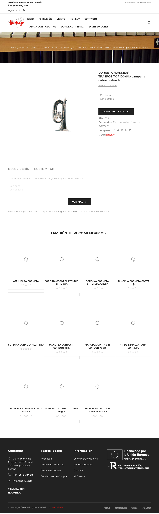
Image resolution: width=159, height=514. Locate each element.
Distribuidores (99, 26)
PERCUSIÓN (45, 19)
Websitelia (57, 508)
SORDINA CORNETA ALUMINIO (26, 345)
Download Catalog (116, 112)
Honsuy (75, 19)
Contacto (90, 19)
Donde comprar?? (83, 465)
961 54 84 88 (26, 2)
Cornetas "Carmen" (40, 47)
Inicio (30, 19)
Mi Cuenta (79, 477)
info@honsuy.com (18, 5)
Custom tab (44, 169)
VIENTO (61, 19)
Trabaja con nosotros (41, 26)
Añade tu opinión (107, 85)
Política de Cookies (51, 471)
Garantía (78, 471)
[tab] (19, 169)
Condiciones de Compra (54, 477)
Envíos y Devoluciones (86, 459)
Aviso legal (46, 459)
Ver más (77, 202)
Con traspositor (62, 47)
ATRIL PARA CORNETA (26, 282)
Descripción (19, 169)
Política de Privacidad (52, 465)
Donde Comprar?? (72, 26)
